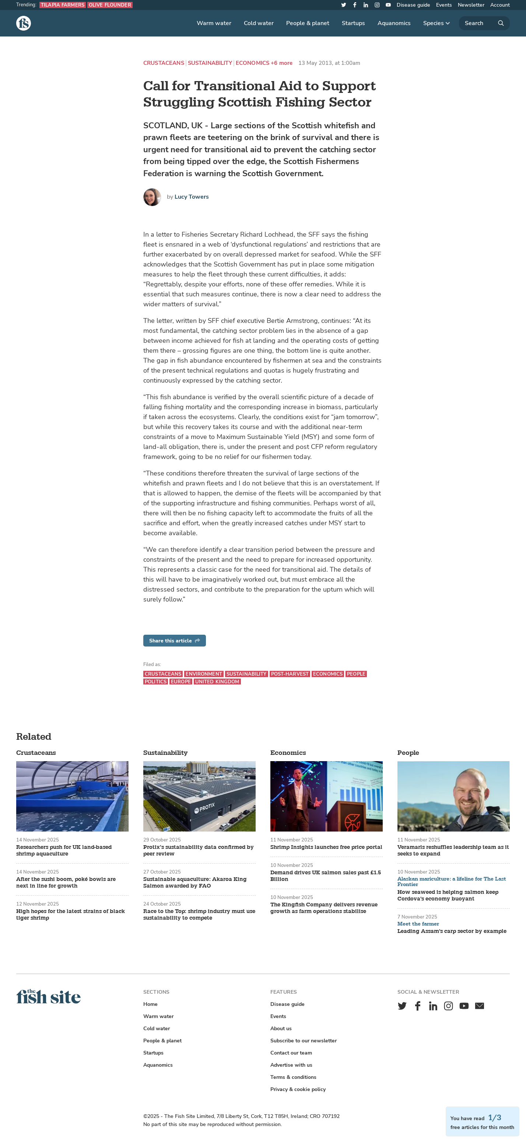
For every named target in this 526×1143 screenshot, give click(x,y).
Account (500, 4)
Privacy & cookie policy (298, 1089)
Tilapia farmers (62, 5)
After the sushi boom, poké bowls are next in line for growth (66, 882)
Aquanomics (394, 23)
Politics (155, 682)
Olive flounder (110, 5)
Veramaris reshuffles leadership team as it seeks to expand (453, 850)
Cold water (259, 23)
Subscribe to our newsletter (303, 1040)
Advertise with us (291, 1065)
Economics (252, 63)
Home (150, 1004)
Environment (204, 674)
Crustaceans (163, 63)
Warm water (214, 23)
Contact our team (291, 1052)
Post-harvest (290, 674)
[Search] (484, 23)
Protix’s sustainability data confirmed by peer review (198, 850)
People (356, 674)
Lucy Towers (192, 197)
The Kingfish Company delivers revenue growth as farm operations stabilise (324, 908)
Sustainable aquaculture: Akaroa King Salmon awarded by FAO (195, 882)
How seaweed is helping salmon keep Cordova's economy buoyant (447, 895)
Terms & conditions (293, 1077)
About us (281, 1028)
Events (444, 4)
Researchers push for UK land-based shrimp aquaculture (64, 850)
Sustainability (210, 63)
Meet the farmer (418, 924)
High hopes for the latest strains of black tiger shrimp (70, 914)
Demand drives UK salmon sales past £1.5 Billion (325, 876)
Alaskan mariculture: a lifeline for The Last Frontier (451, 882)
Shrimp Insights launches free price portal (326, 847)
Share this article (174, 640)
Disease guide (413, 4)
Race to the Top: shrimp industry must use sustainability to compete (199, 914)
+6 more (281, 63)
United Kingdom (217, 682)
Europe (181, 682)
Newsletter (471, 4)
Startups (353, 23)
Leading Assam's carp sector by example (451, 931)
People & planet (307, 23)
